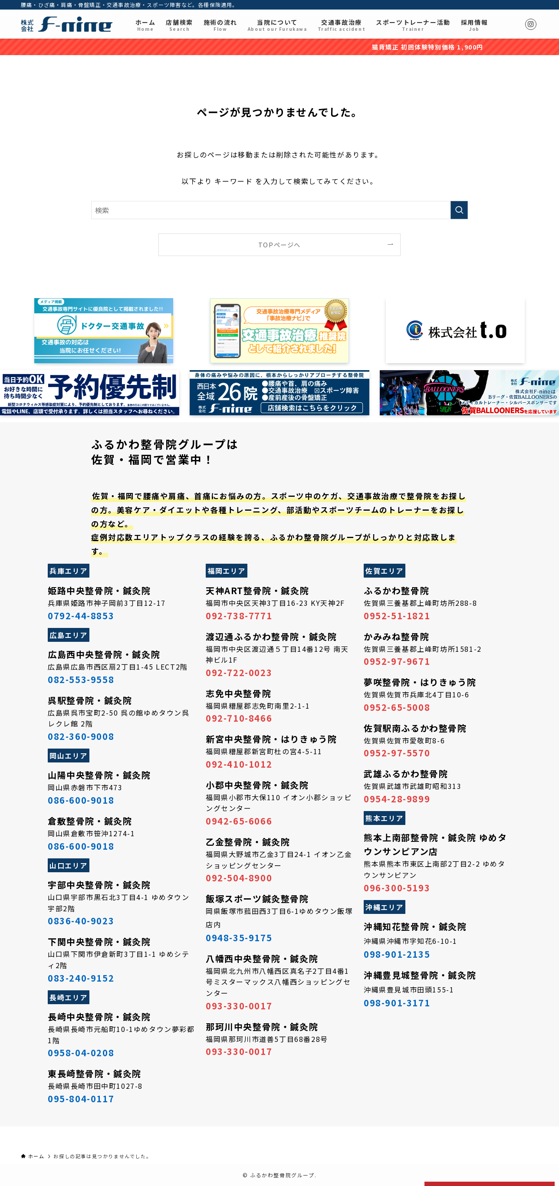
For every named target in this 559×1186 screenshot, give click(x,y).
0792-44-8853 (81, 615)
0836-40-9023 (81, 920)
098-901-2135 (397, 954)
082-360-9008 (81, 736)
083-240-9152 (81, 978)
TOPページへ (279, 244)
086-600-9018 (81, 800)
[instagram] (530, 24)
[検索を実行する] (459, 210)
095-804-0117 (81, 1098)
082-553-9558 (81, 679)
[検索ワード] (279, 210)
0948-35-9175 (239, 937)
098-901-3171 (397, 1002)
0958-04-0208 (81, 1052)
